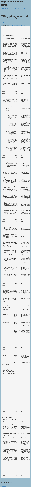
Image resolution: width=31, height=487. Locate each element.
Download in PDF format (7, 21)
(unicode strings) (22, 25)
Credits (4, 11)
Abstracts (10, 11)
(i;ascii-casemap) (14, 25)
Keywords (23, 8)
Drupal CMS (3, 486)
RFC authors (15, 8)
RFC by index (5, 8)
